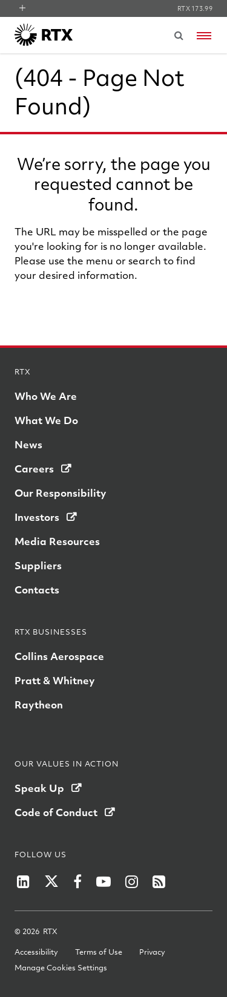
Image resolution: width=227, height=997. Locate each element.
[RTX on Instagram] (131, 881)
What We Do (46, 420)
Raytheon (39, 704)
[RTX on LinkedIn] (23, 881)
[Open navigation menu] (204, 36)
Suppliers (38, 565)
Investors (37, 517)
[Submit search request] (178, 35)
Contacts (37, 590)
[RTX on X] (51, 881)
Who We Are (46, 396)
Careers (34, 469)
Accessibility (36, 951)
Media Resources (57, 541)
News (28, 444)
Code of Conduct (56, 812)
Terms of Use (98, 951)
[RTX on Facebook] (77, 881)
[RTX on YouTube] (103, 881)
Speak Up (39, 788)
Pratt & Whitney (54, 680)
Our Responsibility (60, 493)
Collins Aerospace (59, 656)
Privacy (152, 951)
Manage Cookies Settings (61, 967)
